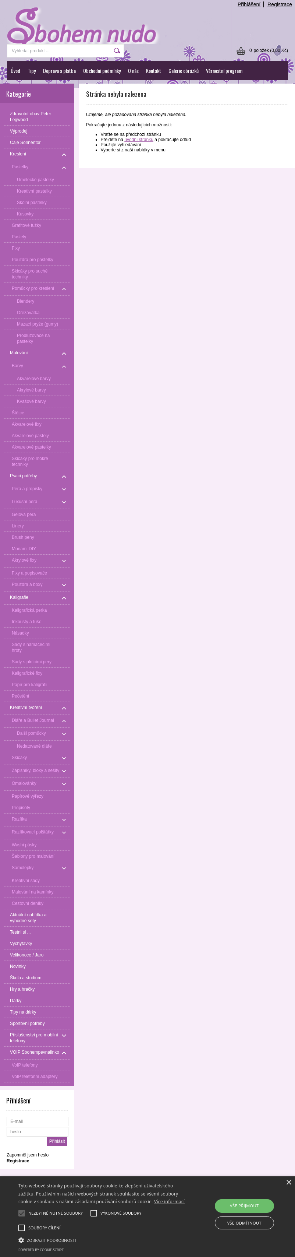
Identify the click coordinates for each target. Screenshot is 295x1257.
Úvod (15, 70)
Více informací (169, 1201)
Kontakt (153, 70)
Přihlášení (249, 4)
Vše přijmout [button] (244, 1205)
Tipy (32, 70)
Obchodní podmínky (102, 70)
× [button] (288, 1183)
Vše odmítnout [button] (244, 1223)
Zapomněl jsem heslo (28, 1155)
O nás (133, 70)
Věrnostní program (224, 70)
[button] (102, 1239)
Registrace (279, 4)
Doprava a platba (59, 70)
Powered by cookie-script (41, 1249)
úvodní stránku (138, 139)
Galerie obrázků (183, 70)
